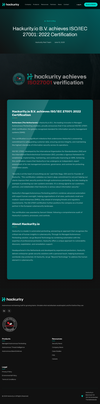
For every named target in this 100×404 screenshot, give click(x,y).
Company (28, 4)
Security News (57, 343)
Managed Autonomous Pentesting (14, 343)
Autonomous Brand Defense (12, 351)
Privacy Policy (7, 372)
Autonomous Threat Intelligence (13, 347)
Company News (57, 347)
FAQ (53, 355)
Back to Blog (50, 21)
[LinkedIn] (4, 311)
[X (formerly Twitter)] (9, 311)
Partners (53, 4)
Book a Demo (91, 4)
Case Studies (56, 351)
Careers (55, 359)
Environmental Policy (9, 375)
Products (36, 4)
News (60, 4)
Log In (79, 5)
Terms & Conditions (9, 379)
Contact (66, 4)
